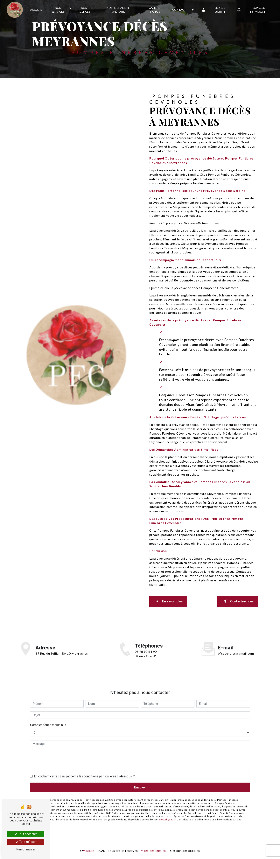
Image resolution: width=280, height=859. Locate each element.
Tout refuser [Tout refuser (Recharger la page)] (26, 841)
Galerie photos (154, 9)
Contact (179, 9)
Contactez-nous (238, 601)
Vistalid (88, 850)
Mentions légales (153, 850)
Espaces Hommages (251, 10)
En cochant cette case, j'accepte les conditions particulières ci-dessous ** (84, 770)
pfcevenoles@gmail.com (236, 648)
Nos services (58, 9)
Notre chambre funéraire (118, 9)
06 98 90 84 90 (146, 657)
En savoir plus (168, 601)
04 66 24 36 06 (146, 662)
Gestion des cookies (185, 850)
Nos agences (84, 9)
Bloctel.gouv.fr (167, 813)
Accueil (36, 9)
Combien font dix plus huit (48, 719)
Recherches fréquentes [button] (140, 843)
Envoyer (140, 782)
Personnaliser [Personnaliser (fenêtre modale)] (25, 849)
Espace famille (213, 10)
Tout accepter (26, 834)
